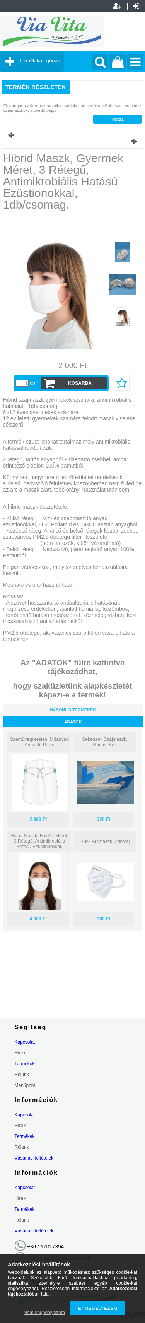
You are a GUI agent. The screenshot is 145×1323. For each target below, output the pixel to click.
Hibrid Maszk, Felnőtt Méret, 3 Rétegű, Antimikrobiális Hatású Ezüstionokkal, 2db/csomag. (39, 844)
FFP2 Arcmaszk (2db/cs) (104, 841)
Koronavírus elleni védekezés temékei (65, 105)
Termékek (25, 1063)
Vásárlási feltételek (34, 1158)
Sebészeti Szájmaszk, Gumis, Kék (104, 742)
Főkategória (14, 105)
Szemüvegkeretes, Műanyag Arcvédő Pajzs (39, 742)
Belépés (136, 6)
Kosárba (80, 383)
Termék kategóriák (39, 60)
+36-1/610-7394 (45, 1246)
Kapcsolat (25, 1042)
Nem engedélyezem (44, 1312)
